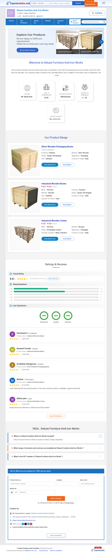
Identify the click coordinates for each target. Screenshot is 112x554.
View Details (67, 165)
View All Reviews (56, 416)
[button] (97, 13)
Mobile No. (13, 488)
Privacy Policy (70, 503)
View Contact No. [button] (56, 535)
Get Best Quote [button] (28, 50)
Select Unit (83, 480)
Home (11, 21)
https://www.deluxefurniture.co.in (24, 520)
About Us (36, 22)
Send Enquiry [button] (74, 22)
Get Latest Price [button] (49, 165)
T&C (61, 503)
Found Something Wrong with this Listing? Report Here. (30, 527)
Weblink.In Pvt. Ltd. (31, 550)
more (57, 75)
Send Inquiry (55, 498)
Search (78, 3)
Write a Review (53, 279)
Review (48, 21)
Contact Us (60, 22)
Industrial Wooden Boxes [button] (91, 52)
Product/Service (15, 480)
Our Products (23, 22)
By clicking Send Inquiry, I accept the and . (56, 503)
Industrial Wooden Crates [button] (67, 52)
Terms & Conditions (56, 550)
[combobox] (13, 492)
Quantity (59, 480)
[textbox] (60, 3)
